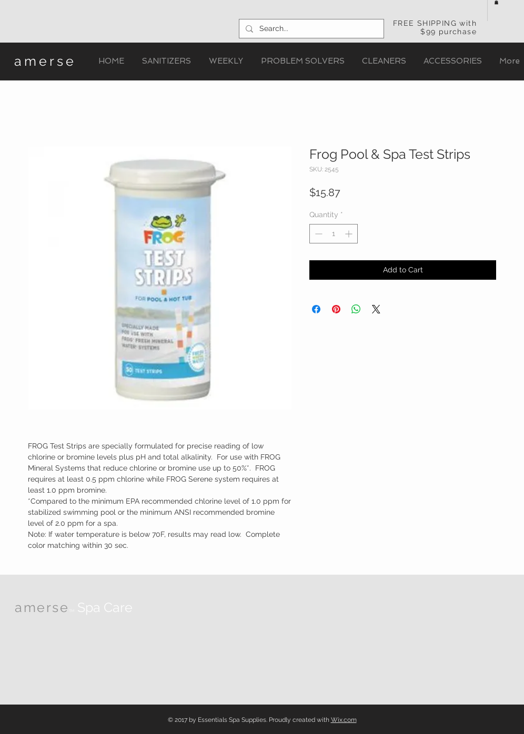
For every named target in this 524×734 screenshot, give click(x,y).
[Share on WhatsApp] (356, 309)
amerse (45, 61)
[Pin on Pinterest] (336, 309)
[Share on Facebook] (316, 309)
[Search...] (310, 28)
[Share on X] (376, 309)
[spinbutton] (333, 234)
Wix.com (344, 719)
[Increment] (349, 234)
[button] (496, 2)
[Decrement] (317, 234)
